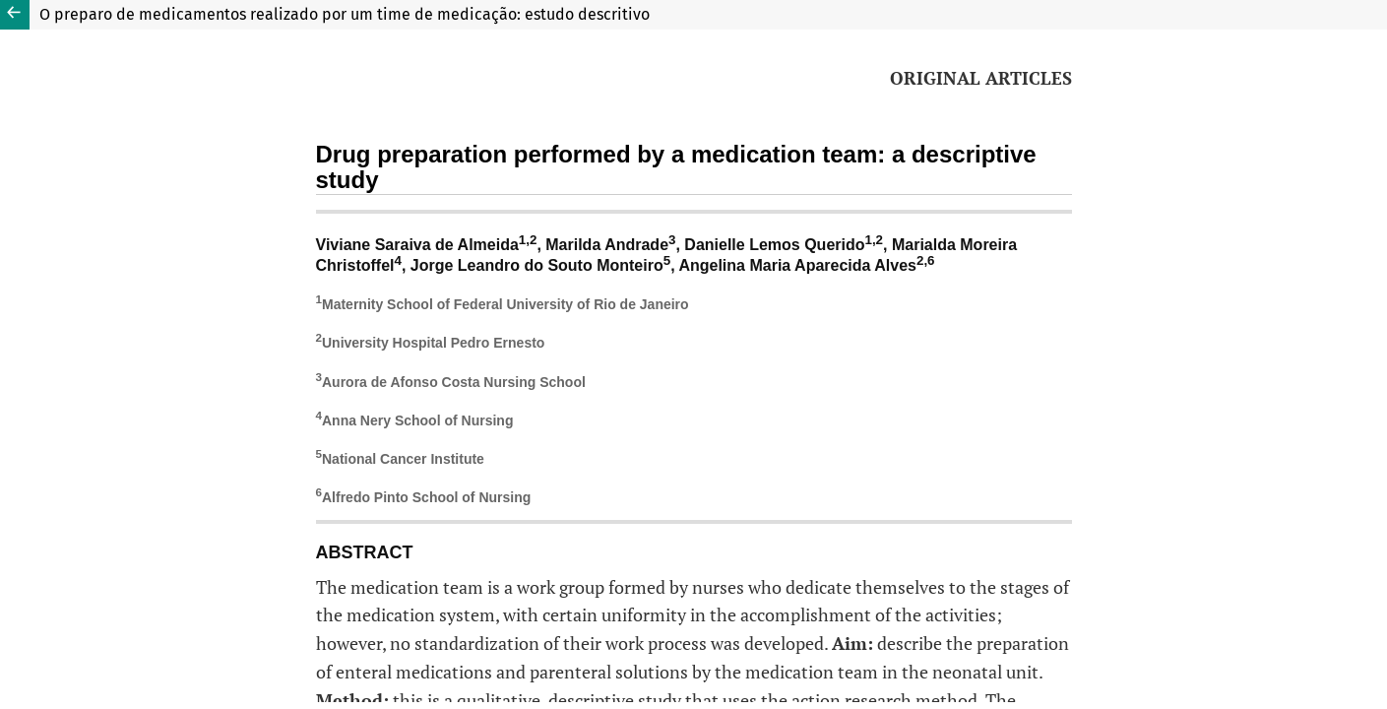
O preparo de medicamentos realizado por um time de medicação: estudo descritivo (344, 14)
